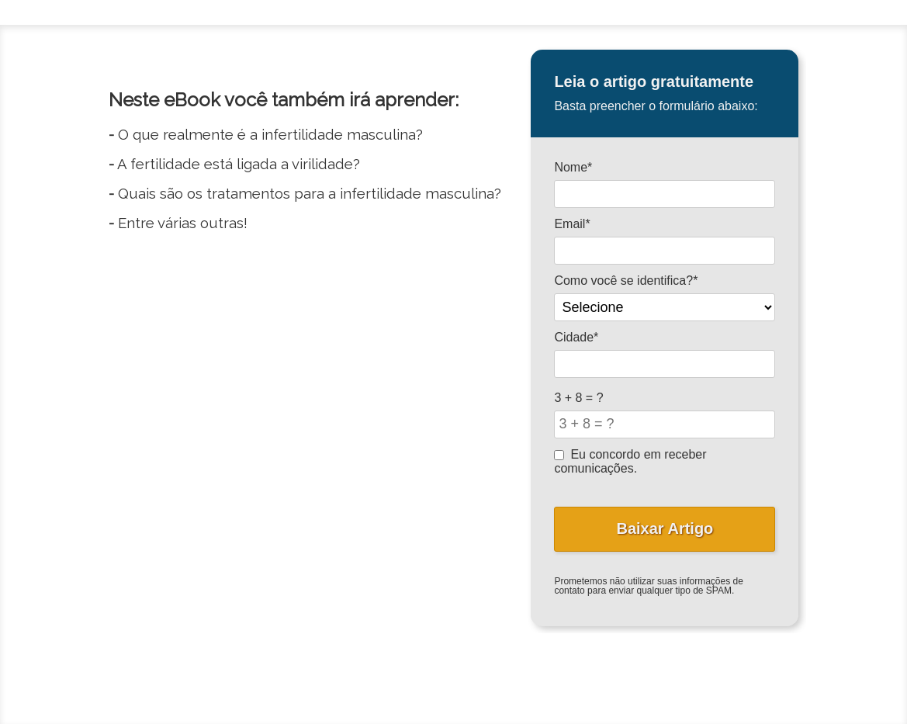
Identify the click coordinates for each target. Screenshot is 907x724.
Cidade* (576, 337)
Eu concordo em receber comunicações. (630, 461)
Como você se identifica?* (626, 280)
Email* (572, 223)
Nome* (573, 167)
